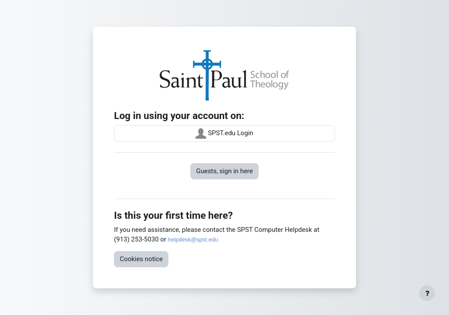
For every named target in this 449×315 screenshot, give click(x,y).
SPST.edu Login (224, 133)
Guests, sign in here (224, 171)
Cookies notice (141, 259)
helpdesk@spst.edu (193, 239)
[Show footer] (427, 293)
